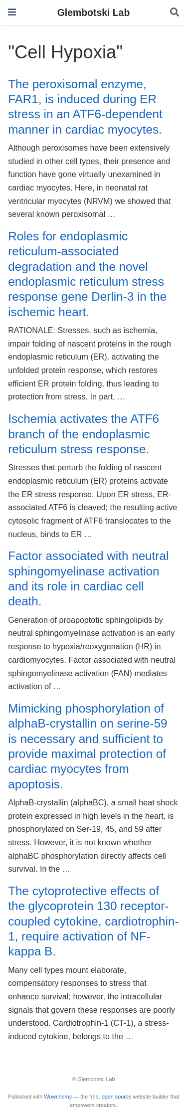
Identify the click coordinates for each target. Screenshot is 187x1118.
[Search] (174, 12)
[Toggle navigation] (12, 12)
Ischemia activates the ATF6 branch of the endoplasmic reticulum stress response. (83, 434)
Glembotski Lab (93, 12)
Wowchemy (58, 1097)
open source (117, 1097)
